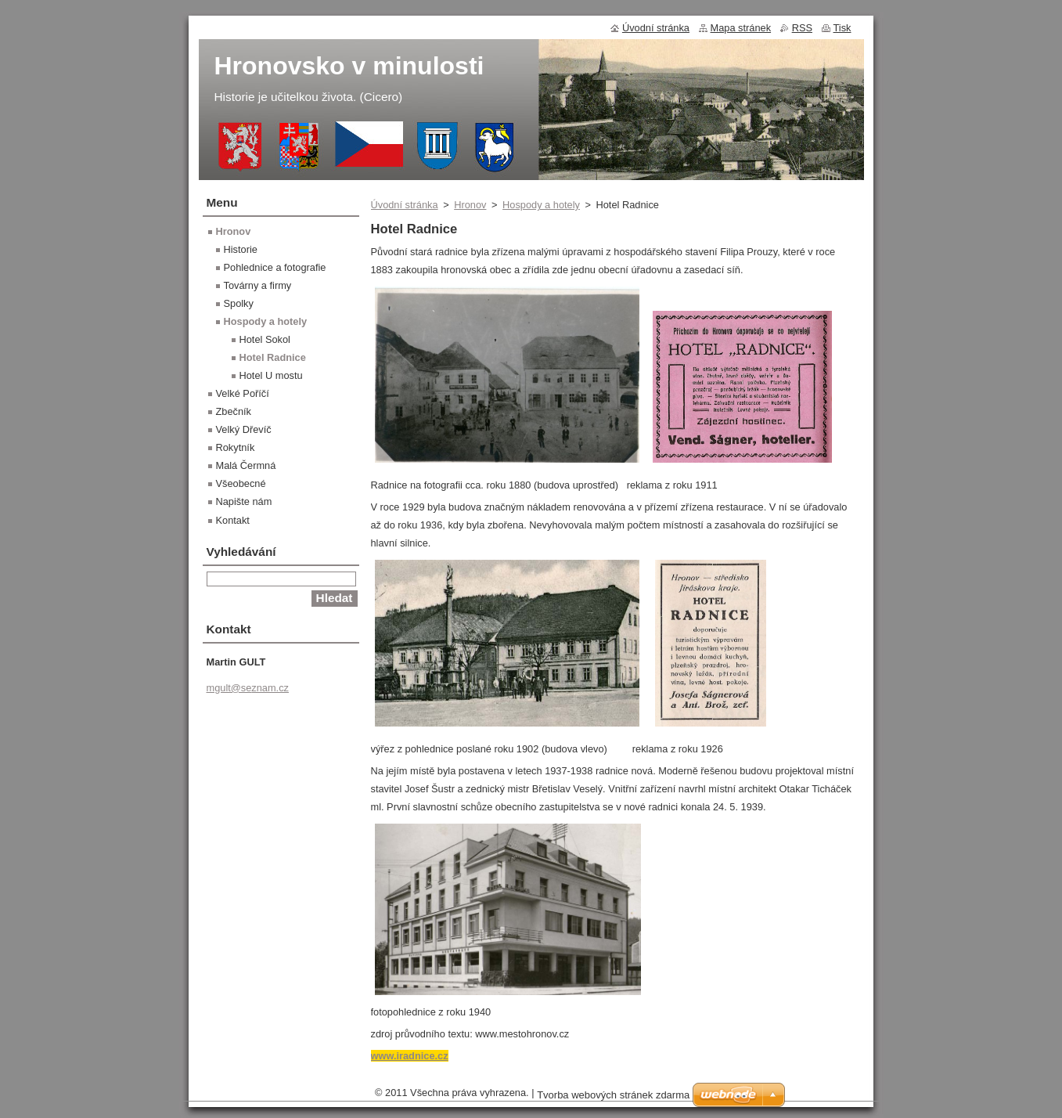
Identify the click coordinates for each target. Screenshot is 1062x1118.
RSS (802, 28)
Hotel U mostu (271, 375)
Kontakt (233, 520)
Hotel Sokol (264, 339)
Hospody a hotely (541, 205)
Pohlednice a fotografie (275, 267)
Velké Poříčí (242, 393)
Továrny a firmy (258, 285)
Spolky (239, 303)
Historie (240, 249)
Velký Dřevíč (244, 429)
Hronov (470, 205)
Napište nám (244, 501)
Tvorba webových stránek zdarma (613, 1095)
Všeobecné (241, 483)
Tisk (842, 28)
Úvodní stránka (404, 205)
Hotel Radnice (272, 357)
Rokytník (235, 447)
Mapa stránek (741, 28)
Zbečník (234, 411)
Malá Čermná (246, 465)
